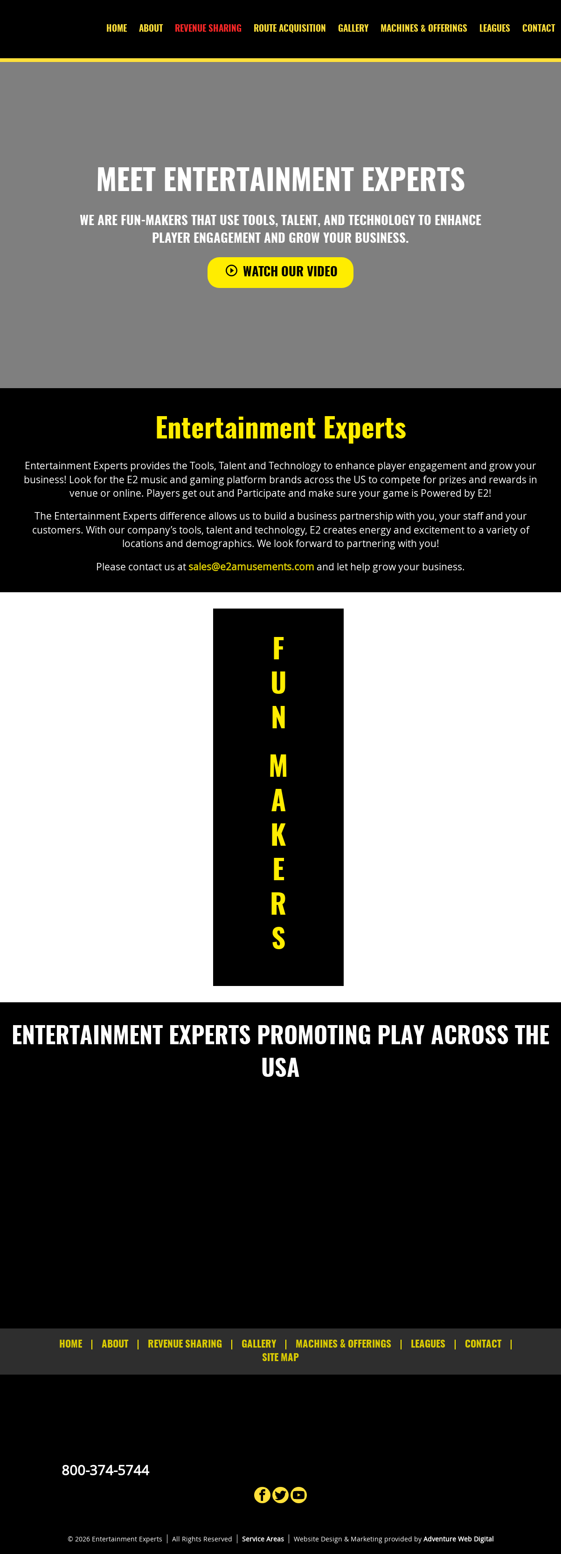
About (151, 29)
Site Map (280, 1358)
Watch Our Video (280, 272)
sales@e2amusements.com (251, 566)
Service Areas (263, 1538)
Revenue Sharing (208, 29)
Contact (538, 29)
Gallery (353, 29)
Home (116, 29)
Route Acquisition (290, 29)
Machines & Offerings (424, 29)
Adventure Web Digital (458, 1538)
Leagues (494, 29)
